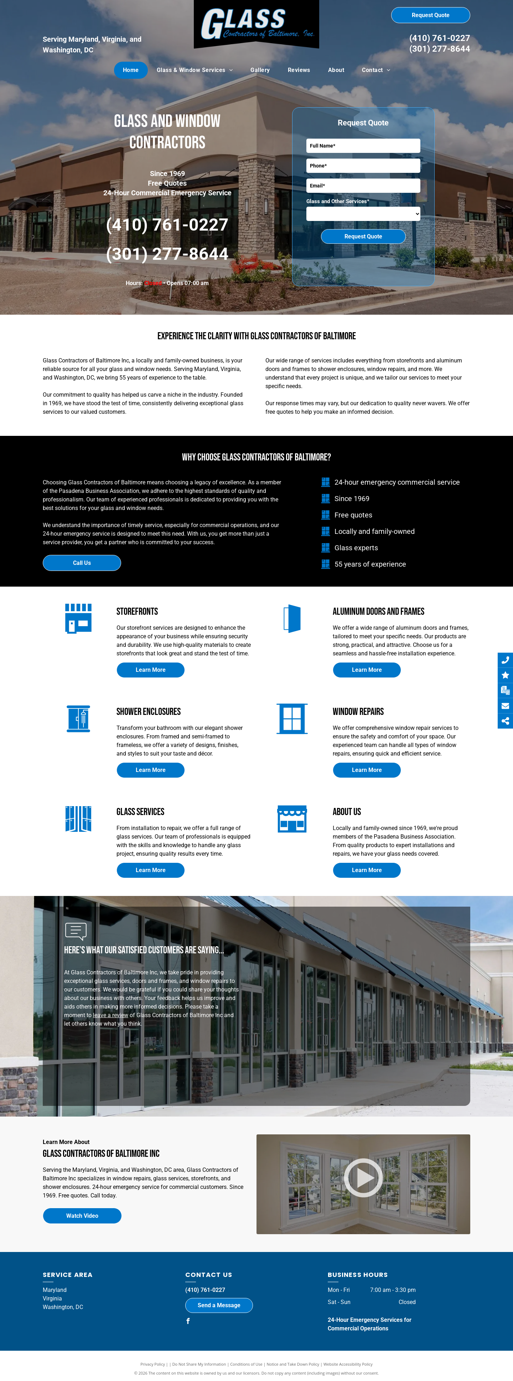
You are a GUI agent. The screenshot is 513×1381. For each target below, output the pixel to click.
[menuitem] (131, 70)
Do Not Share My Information (199, 1364)
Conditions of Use (246, 1364)
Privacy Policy (152, 1364)
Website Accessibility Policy (348, 1364)
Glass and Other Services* (337, 201)
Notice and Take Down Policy (293, 1364)
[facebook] (188, 1322)
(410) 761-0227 (439, 38)
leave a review (110, 1015)
